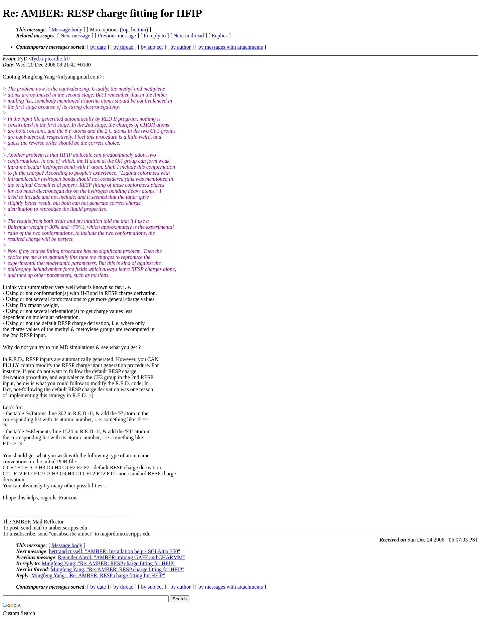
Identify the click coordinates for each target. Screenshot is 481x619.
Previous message (117, 35)
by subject (152, 47)
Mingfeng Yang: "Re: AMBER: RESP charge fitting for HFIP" (108, 563)
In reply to (155, 35)
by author (180, 47)
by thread (124, 47)
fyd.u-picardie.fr (49, 58)
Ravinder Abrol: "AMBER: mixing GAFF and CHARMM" (121, 557)
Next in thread (188, 35)
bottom (138, 29)
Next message (75, 35)
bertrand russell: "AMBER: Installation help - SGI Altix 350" (114, 551)
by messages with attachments (230, 47)
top (125, 29)
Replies (219, 35)
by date (98, 47)
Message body (66, 29)
